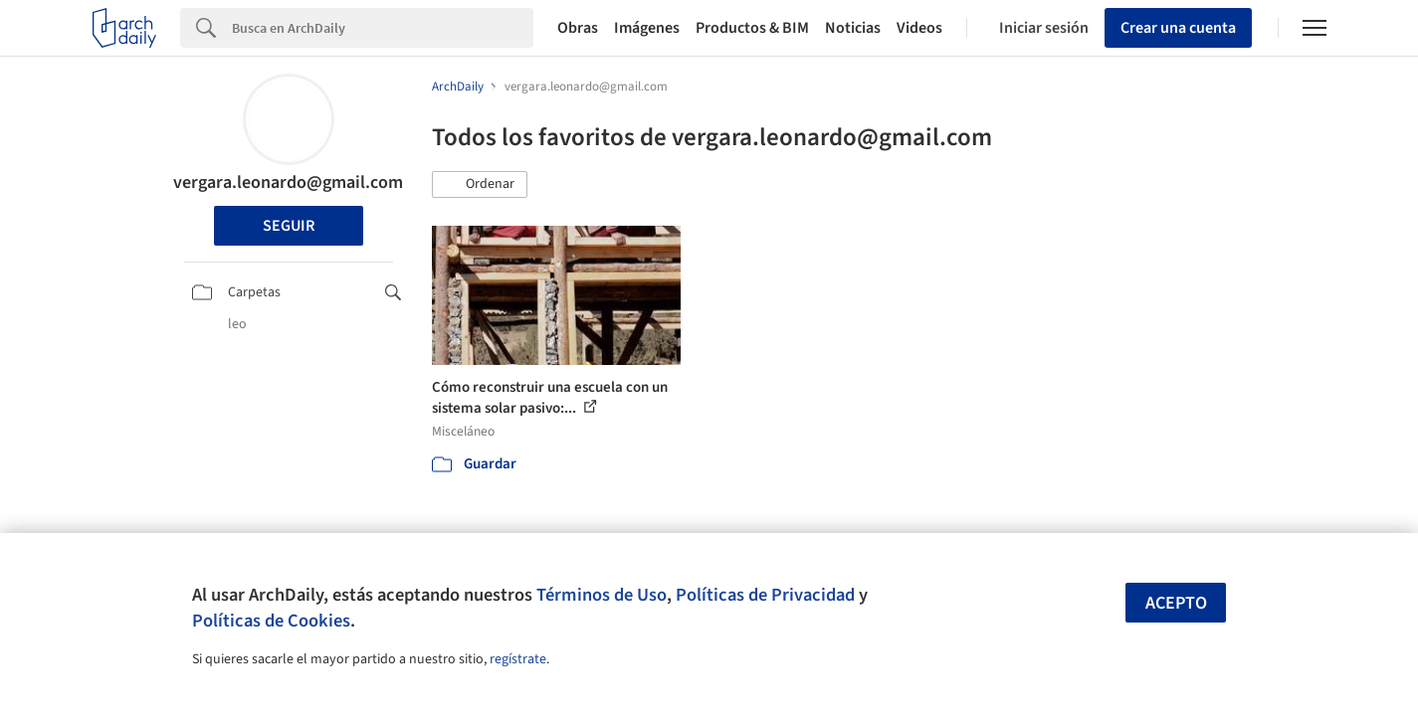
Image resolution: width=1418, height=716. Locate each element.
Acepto (1176, 603)
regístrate (518, 659)
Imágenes (647, 28)
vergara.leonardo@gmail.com (288, 182)
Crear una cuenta (1178, 28)
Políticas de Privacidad (765, 595)
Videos (919, 28)
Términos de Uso (601, 595)
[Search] (382, 28)
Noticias (853, 28)
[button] (479, 185)
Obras (577, 28)
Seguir (288, 226)
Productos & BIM (752, 28)
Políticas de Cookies (271, 620)
